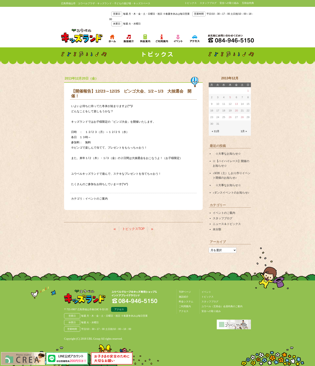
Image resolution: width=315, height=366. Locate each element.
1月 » (244, 131)
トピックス (191, 3)
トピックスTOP (133, 228)
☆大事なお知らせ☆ (227, 153)
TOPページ (185, 292)
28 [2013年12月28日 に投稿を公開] (242, 117)
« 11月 (215, 131)
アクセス (119, 309)
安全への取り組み (229, 3)
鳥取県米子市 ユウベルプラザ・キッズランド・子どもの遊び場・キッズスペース (81, 36)
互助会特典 (248, 3)
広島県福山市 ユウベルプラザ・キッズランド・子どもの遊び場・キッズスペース (84, 297)
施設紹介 (183, 296)
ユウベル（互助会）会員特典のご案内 (221, 306)
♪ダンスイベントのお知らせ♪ (231, 192)
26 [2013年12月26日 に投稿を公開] (230, 117)
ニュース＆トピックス (227, 223)
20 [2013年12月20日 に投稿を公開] (236, 110)
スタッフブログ (208, 3)
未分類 (217, 229)
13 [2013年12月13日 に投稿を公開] (236, 103)
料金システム (186, 301)
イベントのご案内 (96, 198)
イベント (206, 292)
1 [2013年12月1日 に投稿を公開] (248, 90)
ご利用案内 (185, 306)
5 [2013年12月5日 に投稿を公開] (230, 97)
